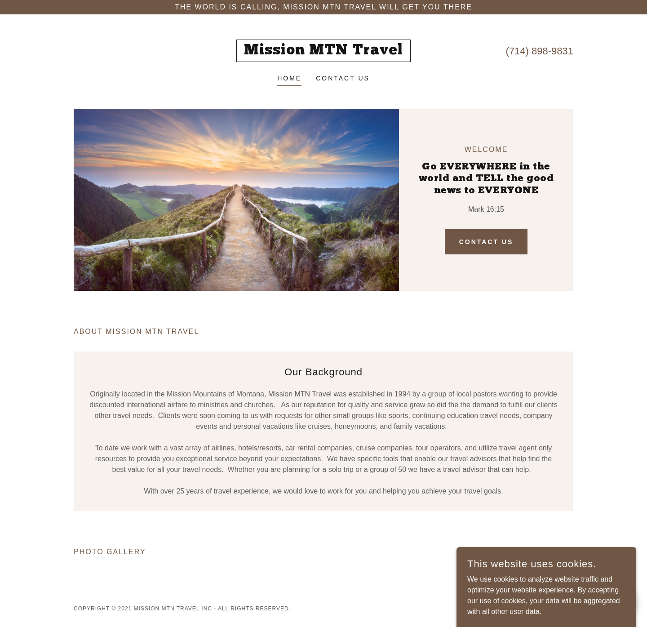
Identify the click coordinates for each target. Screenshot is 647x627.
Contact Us (486, 241)
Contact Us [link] (343, 78)
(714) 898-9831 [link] (539, 51)
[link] (324, 52)
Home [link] (289, 78)
